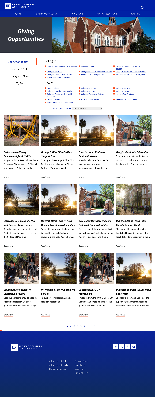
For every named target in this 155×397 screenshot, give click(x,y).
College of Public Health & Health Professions (59, 95)
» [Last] (94, 325)
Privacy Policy (81, 372)
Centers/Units (20, 69)
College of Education (54, 72)
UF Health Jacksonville (90, 100)
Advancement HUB (58, 361)
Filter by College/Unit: (62, 108)
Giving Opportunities (46, 14)
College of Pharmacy (123, 91)
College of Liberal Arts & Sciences (59, 75)
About (18, 14)
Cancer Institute (53, 88)
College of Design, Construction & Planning (128, 67)
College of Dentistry (88, 88)
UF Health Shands (53, 100)
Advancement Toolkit (59, 365)
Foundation (77, 14)
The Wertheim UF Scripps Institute (60, 102)
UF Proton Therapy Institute (126, 100)
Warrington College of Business (58, 77)
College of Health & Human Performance (96, 72)
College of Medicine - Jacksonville (59, 91)
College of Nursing (88, 91)
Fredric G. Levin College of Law (92, 75)
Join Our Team (81, 361)
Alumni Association (107, 14)
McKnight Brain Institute (125, 94)
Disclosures (80, 368)
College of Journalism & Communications (131, 72)
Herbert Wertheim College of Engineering (131, 75)
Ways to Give (20, 76)
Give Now (135, 14)
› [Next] (91, 325)
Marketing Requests (58, 368)
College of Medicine (123, 88)
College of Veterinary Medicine (92, 94)
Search (22, 83)
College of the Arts (88, 66)
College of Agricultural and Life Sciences (62, 66)
